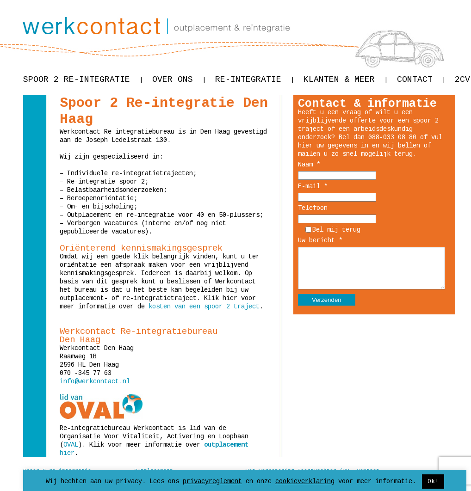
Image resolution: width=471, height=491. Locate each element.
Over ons (179, 79)
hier (67, 453)
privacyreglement (212, 481)
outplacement (226, 444)
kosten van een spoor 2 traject (204, 306)
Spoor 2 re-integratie (83, 79)
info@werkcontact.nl (95, 381)
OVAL (70, 444)
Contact (421, 79)
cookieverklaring (305, 481)
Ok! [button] (433, 481)
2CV (462, 79)
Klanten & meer (346, 79)
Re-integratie (254, 79)
